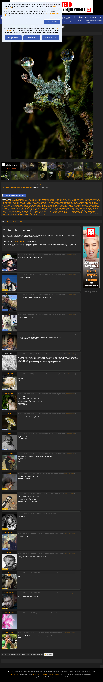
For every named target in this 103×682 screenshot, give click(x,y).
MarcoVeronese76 (48, 208)
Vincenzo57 (5, 214)
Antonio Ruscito (24, 200)
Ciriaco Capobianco (78, 200)
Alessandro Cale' (55, 199)
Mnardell (27, 210)
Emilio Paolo (16, 203)
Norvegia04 (48, 210)
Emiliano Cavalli (7, 203)
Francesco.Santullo (94, 203)
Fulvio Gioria (26, 205)
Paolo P (93, 210)
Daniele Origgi (35, 202)
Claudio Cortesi (95, 200)
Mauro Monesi (12, 210)
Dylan (69, 202)
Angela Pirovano (77, 199)
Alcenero (33, 199)
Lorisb (87, 207)
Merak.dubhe (21, 210)
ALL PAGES (10, 221)
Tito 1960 (78, 213)
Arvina (32, 200)
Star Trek (39, 213)
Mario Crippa (59, 208)
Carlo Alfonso (60, 200)
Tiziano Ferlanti (85, 213)
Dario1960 (43, 202)
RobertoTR (50, 211)
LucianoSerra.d (7, 208)
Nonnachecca (40, 210)
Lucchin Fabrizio (94, 207)
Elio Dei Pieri (75, 202)
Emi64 (94, 202)
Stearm (45, 213)
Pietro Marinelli (12, 211)
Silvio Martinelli (14, 213)
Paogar (82, 210)
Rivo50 (31, 211)
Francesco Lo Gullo (82, 203)
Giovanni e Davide (18, 207)
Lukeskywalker (16, 208)
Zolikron (45, 214)
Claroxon (87, 200)
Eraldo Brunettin (37, 203)
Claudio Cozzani (7, 202)
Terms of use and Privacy (40, 674)
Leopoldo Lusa (72, 207)
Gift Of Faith (72, 205)
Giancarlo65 (64, 205)
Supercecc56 (62, 213)
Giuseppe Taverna (29, 207)
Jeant (45, 207)
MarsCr (72, 208)
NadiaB (33, 210)
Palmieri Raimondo (73, 210)
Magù (26, 208)
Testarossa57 (70, 213)
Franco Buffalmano (16, 205)
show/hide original (70, 254)
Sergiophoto (6, 213)
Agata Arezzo (18, 199)
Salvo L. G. (67, 211)
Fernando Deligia (55, 203)
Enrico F (29, 203)
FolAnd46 (64, 203)
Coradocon (16, 202)
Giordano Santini (87, 205)
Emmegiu (23, 203)
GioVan (79, 205)
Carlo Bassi (68, 200)
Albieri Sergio (26, 199)
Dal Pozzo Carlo (25, 202)
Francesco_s (6, 205)
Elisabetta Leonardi (85, 202)
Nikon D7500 (6, 187)
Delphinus (41, 184)
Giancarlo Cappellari (54, 205)
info (94, 292)
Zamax (35, 214)
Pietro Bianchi (9, 632)
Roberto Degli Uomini (40, 211)
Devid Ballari (50, 202)
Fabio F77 (46, 203)
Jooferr (49, 207)
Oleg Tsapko (56, 210)
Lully (23, 208)
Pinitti (18, 211)
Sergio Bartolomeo (89, 211)
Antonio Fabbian (14, 200)
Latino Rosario (63, 207)
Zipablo (40, 214)
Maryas (77, 208)
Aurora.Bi (37, 200)
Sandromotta (75, 211)
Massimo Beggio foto (86, 208)
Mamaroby (32, 208)
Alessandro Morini (66, 199)
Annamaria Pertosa (88, 199)
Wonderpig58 (19, 214)
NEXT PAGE (19, 221)
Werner (12, 214)
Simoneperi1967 (31, 213)
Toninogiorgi (94, 213)
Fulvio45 (33, 205)
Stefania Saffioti (52, 213)
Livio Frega (81, 207)
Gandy (9, 433)
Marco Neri (39, 208)
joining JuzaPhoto (18, 241)
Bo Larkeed (44, 200)
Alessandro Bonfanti (43, 199)
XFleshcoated (28, 214)
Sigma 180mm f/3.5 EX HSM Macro (21, 187)
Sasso (81, 211)
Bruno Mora (51, 200)
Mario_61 (66, 208)
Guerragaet (39, 207)
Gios (10, 207)
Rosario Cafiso (58, 211)
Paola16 (87, 210)
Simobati (22, 213)
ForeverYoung (71, 203)
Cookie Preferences (53, 674)
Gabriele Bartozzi (42, 205)
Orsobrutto (64, 210)
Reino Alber (24, 211)
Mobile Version (15, 674)
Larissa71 (55, 207)
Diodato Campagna (60, 202)
